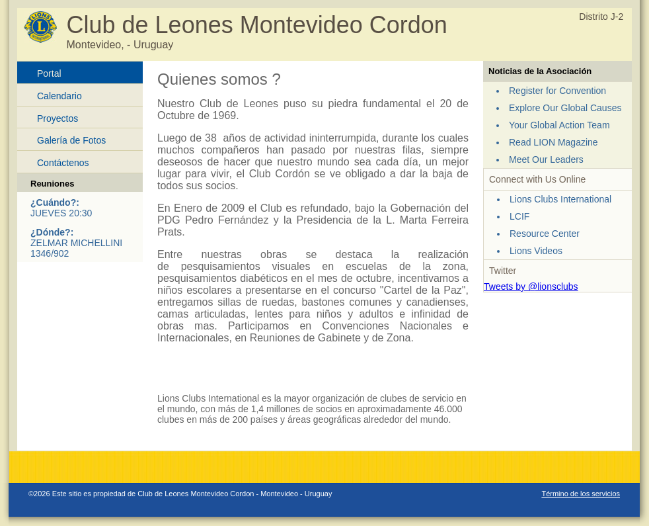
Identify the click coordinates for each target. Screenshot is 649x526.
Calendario (59, 96)
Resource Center (545, 233)
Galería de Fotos (71, 140)
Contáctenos (63, 162)
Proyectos (57, 118)
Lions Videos (536, 250)
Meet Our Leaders (546, 159)
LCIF (519, 216)
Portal (49, 73)
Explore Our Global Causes (565, 108)
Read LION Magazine (553, 142)
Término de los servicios (580, 494)
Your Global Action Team (559, 125)
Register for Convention (557, 90)
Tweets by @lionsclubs (531, 286)
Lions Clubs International (560, 199)
